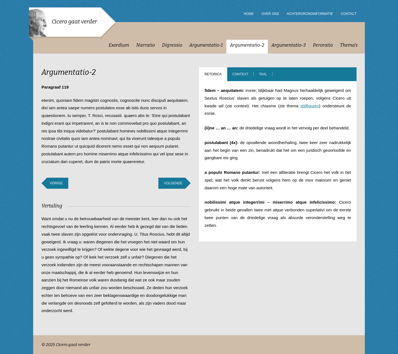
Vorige (56, 183)
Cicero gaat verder (74, 21)
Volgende (173, 183)
